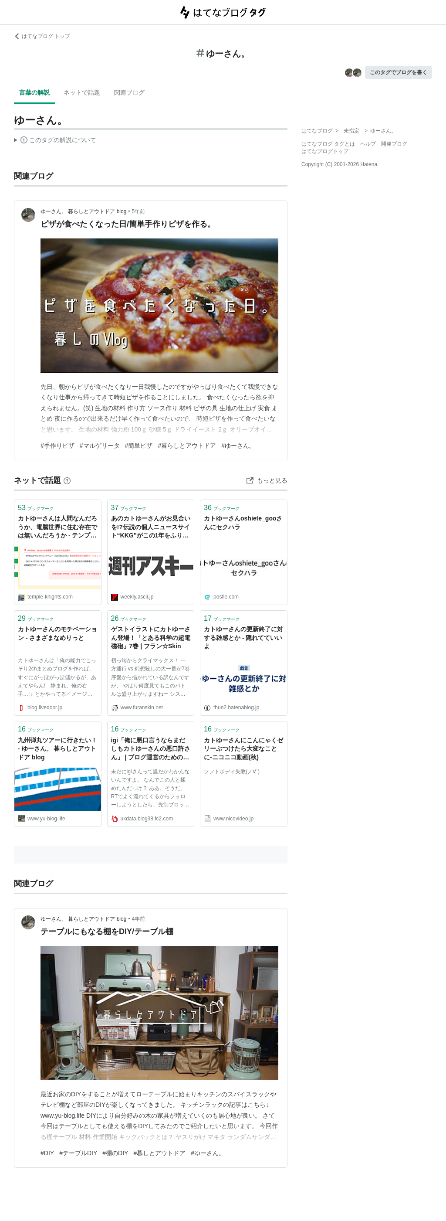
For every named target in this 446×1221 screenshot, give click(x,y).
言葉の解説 (34, 92)
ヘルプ (368, 144)
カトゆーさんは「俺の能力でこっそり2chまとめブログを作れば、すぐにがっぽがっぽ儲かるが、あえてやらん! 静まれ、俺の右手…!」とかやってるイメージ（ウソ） (57, 678)
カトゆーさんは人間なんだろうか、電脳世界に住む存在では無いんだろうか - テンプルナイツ (57, 528)
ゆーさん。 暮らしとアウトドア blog (83, 211)
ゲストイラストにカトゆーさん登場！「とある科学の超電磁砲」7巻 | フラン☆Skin (150, 638)
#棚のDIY (115, 1153)
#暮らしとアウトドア (187, 445)
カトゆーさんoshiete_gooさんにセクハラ (243, 523)
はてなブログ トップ (42, 36)
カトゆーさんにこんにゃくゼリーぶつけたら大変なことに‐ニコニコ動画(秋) (243, 749)
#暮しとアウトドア (159, 1153)
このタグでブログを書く (398, 72)
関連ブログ (129, 92)
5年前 (138, 211)
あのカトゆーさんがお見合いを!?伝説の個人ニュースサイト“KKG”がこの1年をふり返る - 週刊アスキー (150, 528)
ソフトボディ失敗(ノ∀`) (232, 772)
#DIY (47, 1153)
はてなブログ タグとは (328, 144)
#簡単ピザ (139, 445)
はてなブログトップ (324, 151)
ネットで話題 (82, 92)
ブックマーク (36, 507)
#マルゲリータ (100, 445)
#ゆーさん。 (238, 445)
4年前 (138, 919)
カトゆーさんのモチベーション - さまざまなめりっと (57, 633)
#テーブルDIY (78, 1153)
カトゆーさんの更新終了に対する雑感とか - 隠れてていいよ (243, 638)
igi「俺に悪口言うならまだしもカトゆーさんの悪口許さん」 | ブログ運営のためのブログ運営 (150, 749)
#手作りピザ (57, 445)
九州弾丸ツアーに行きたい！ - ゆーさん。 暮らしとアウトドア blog (57, 749)
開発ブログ (394, 144)
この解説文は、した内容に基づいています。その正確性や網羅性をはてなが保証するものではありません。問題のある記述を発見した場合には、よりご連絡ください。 (55, 141)
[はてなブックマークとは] (67, 480)
